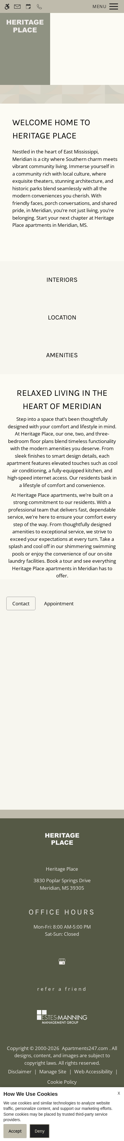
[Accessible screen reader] (7, 6)
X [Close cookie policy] (119, 1093)
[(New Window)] (62, 884)
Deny (39, 1131)
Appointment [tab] (59, 603)
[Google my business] (62, 962)
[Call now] (39, 6)
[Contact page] (17, 6)
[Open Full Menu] (104, 6)
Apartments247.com (85, 1048)
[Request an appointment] (28, 6)
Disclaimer (20, 1071)
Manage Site (52, 1071)
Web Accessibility (93, 1071)
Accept (15, 1131)
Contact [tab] (20, 603)
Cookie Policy (62, 1082)
